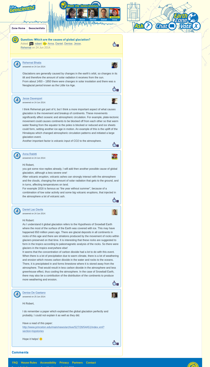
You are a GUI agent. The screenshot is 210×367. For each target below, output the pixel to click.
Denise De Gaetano (34, 292)
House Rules (29, 362)
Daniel (59, 43)
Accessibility (48, 362)
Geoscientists (37, 28)
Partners (77, 362)
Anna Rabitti (29, 154)
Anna (51, 43)
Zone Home (18, 28)
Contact (91, 362)
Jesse (77, 43)
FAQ (15, 362)
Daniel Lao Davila (32, 209)
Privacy (64, 362)
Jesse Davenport (32, 98)
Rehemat (26, 47)
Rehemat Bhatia (31, 62)
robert (38, 43)
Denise (68, 43)
